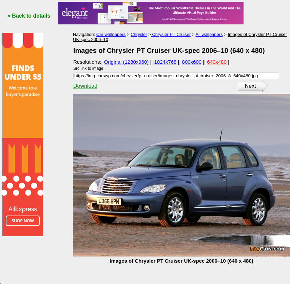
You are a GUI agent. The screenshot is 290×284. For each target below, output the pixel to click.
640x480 (217, 62)
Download (85, 86)
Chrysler (139, 34)
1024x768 (165, 62)
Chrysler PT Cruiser (171, 34)
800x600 (192, 62)
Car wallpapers (111, 34)
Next (250, 86)
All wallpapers (209, 34)
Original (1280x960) (126, 62)
